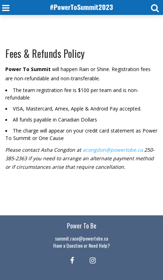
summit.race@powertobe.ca (81, 238)
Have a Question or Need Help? (81, 245)
